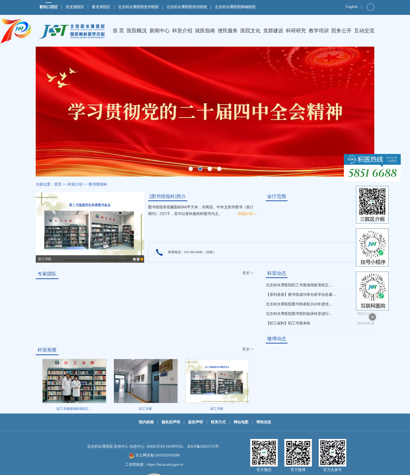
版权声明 (195, 422)
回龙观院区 (75, 7)
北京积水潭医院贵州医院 (138, 7)
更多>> (248, 273)
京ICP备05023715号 (203, 446)
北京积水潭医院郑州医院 (186, 7)
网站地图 (241, 422)
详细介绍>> (247, 214)
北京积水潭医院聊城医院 (235, 7)
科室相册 (47, 350)
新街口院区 (48, 7)
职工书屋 (44, 259)
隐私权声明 (171, 422)
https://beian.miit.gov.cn (165, 465)
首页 (58, 184)
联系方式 (218, 422)
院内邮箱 (146, 422)
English (352, 7)
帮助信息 (263, 422)
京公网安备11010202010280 (157, 455)
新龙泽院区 (101, 7)
